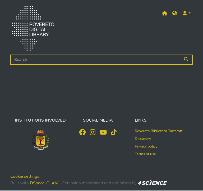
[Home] (33, 29)
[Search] (95, 60)
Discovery (143, 138)
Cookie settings (24, 176)
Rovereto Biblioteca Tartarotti (159, 131)
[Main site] (165, 13)
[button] (175, 13)
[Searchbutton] (186, 60)
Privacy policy (146, 146)
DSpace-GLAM (44, 183)
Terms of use (145, 154)
